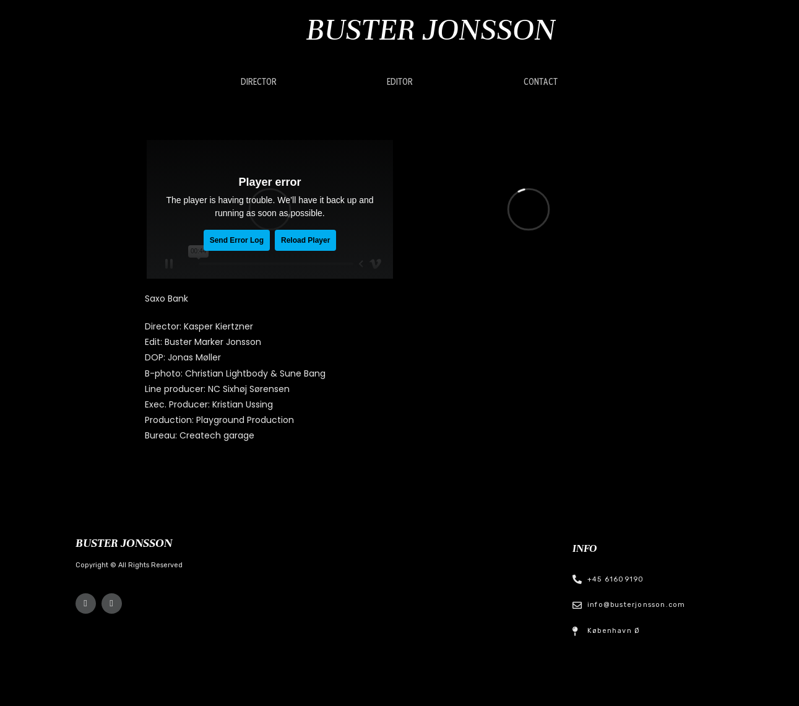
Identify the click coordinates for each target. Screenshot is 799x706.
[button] (258, 82)
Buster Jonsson (431, 29)
